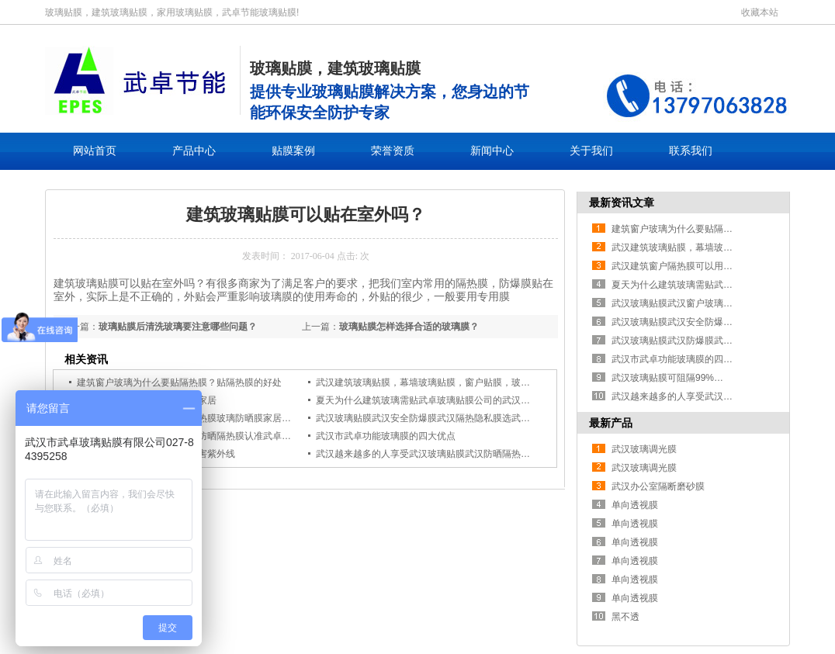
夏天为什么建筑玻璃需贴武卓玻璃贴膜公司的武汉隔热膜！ (437, 400)
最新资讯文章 (621, 202)
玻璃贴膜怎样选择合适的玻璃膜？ (409, 326)
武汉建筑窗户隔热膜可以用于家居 (681, 266)
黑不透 (625, 616)
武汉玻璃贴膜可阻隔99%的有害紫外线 (691, 377)
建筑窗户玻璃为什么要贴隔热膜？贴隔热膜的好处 (179, 382)
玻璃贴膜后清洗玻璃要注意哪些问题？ (178, 326)
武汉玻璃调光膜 (644, 449)
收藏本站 (759, 12)
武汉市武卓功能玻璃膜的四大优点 (386, 436)
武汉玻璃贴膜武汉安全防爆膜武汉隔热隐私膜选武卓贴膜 (432, 418)
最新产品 (610, 423)
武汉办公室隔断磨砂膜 (658, 486)
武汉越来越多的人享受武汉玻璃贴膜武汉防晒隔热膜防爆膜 (437, 453)
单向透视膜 (635, 505)
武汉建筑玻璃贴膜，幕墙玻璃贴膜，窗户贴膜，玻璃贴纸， (437, 382)
